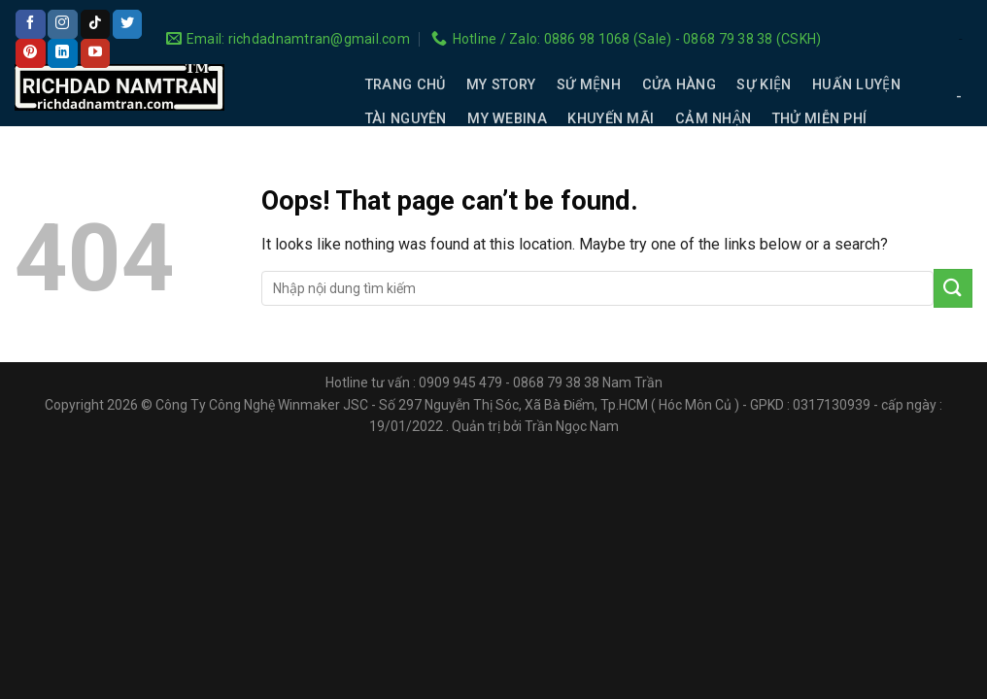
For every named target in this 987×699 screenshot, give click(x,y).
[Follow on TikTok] (95, 24)
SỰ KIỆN (763, 85)
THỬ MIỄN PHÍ (819, 119)
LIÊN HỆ (391, 153)
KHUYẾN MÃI (610, 119)
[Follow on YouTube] (95, 53)
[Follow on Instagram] (62, 24)
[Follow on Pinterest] (30, 53)
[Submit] (953, 288)
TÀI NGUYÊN (406, 119)
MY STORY (500, 85)
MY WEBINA (507, 119)
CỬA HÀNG (679, 85)
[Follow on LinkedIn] (62, 53)
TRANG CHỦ (405, 85)
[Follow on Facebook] (30, 24)
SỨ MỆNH (589, 85)
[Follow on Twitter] (127, 24)
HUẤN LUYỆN (856, 85)
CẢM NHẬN (713, 119)
